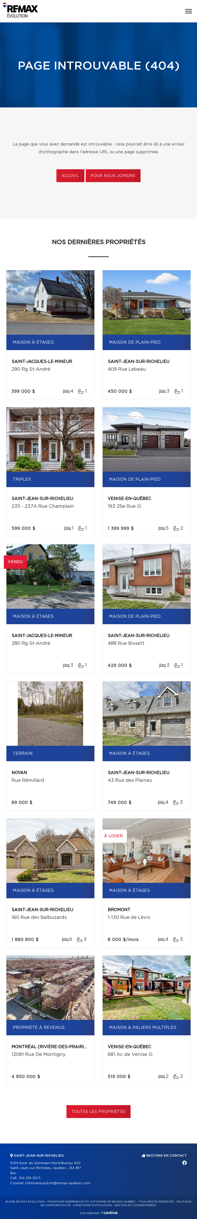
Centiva (109, 1212)
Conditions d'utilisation (92, 1205)
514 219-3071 (29, 1178)
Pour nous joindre (113, 176)
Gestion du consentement (135, 1205)
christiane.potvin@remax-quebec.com (57, 1183)
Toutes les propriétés (99, 1112)
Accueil (70, 176)
